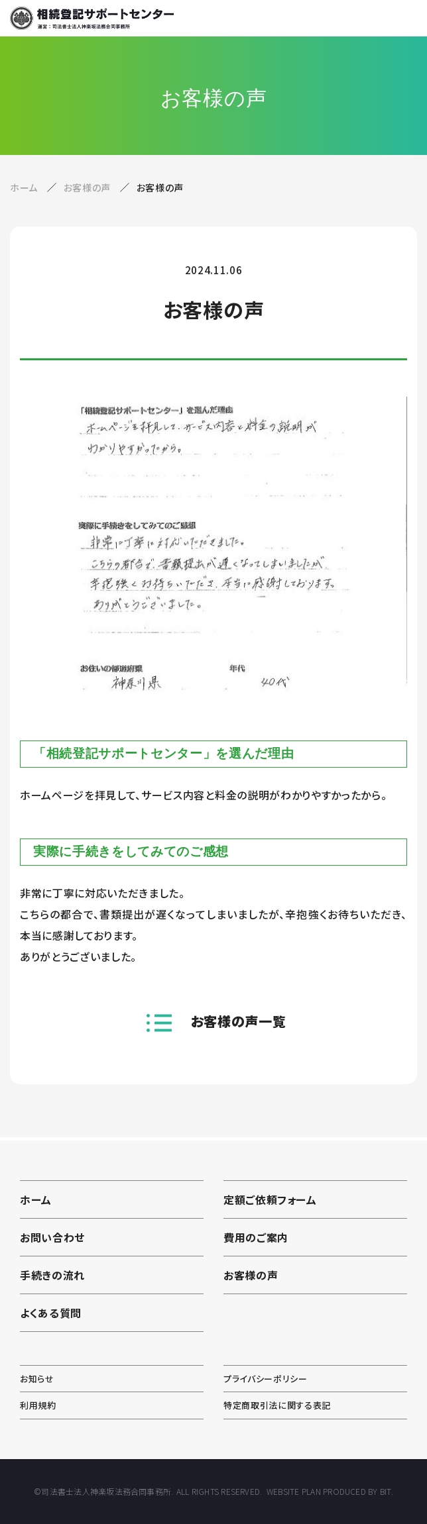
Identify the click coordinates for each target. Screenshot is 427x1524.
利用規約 (38, 1405)
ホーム (24, 187)
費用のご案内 (255, 1237)
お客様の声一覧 (238, 1021)
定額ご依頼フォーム (270, 1199)
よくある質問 (51, 1313)
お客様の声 (88, 187)
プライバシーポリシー (265, 1378)
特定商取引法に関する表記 (277, 1405)
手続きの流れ (52, 1275)
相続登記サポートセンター (92, 18)
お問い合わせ (52, 1237)
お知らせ (37, 1378)
